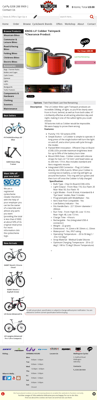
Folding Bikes (10, 53)
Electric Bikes (10, 61)
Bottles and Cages (10, 72)
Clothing (8, 100)
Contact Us (9, 10)
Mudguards (8, 87)
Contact (91, 23)
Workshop (70, 23)
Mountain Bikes (12, 35)
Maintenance (10, 108)
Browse (27, 23)
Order (16, 23)
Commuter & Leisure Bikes (10, 41)
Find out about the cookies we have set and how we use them (48, 397)
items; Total (83, 7)
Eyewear (7, 78)
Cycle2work (37, 23)
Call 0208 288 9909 (14, 6)
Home (5, 23)
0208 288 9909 (80, 370)
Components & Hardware (11, 95)
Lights (6, 81)
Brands (48, 23)
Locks (6, 84)
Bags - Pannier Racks (11, 69)
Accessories (10, 66)
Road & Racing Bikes (11, 48)
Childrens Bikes (11, 57)
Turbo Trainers (9, 90)
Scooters (8, 104)
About (81, 23)
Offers (59, 23)
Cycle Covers (8, 75)
